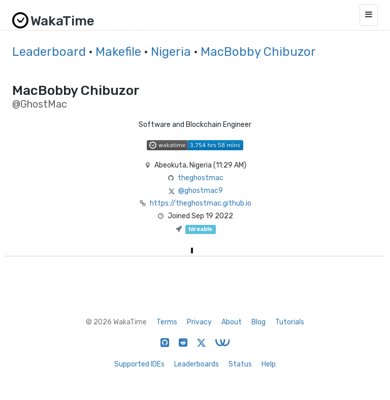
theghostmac (200, 178)
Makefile (118, 52)
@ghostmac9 (200, 190)
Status (240, 364)
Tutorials (289, 322)
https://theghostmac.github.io (200, 203)
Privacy (199, 322)
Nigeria (171, 52)
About (231, 322)
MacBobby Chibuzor (258, 52)
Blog (258, 322)
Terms (166, 322)
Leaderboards (196, 364)
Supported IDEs (139, 364)
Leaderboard (49, 52)
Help (269, 364)
